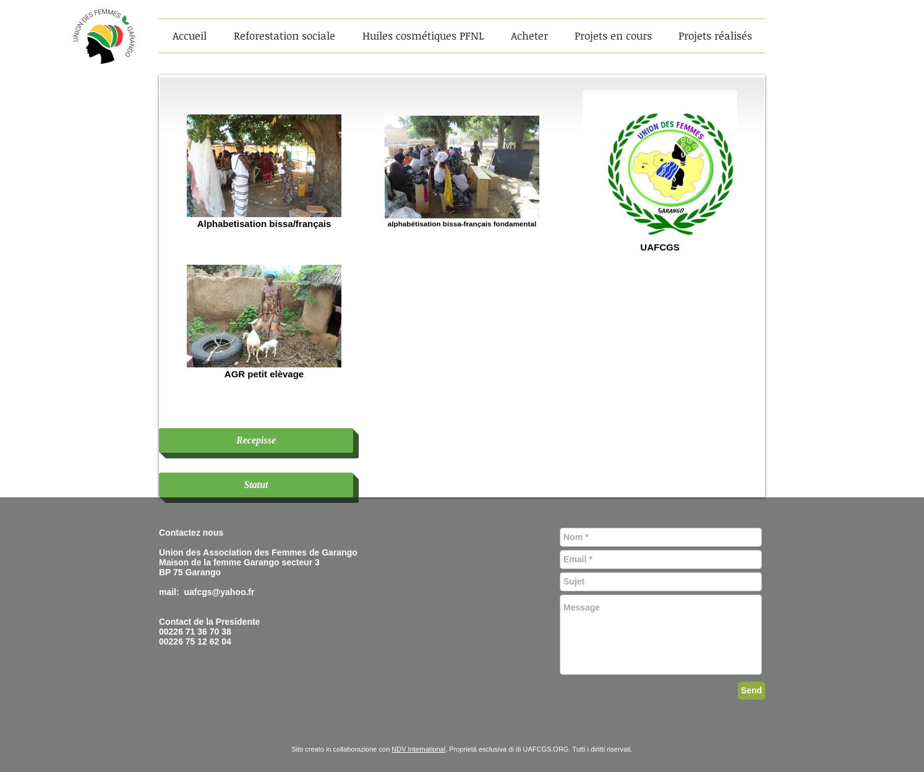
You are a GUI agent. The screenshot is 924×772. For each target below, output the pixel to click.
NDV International (418, 749)
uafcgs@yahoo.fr (219, 592)
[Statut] (256, 485)
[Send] (751, 691)
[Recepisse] (256, 440)
